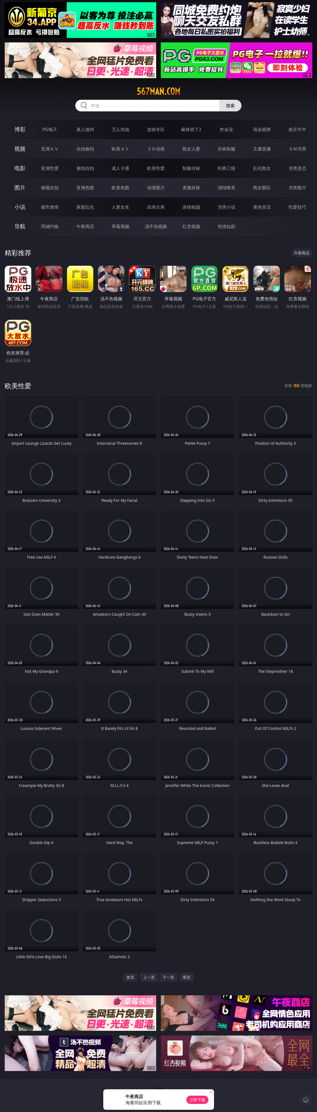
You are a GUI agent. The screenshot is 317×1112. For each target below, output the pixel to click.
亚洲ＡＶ (50, 149)
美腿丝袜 (191, 188)
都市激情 (50, 207)
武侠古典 (156, 207)
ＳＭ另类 (297, 149)
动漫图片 (156, 188)
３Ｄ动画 (156, 149)
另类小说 (226, 207)
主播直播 (262, 149)
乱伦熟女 (262, 168)
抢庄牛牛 (297, 129)
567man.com (158, 91)
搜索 (230, 106)
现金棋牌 (262, 129)
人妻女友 (120, 207)
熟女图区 (262, 188)
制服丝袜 (191, 168)
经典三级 (226, 168)
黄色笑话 (262, 207)
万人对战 (120, 129)
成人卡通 (120, 168)
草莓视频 (120, 226)
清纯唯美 (226, 188)
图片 (19, 187)
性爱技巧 (297, 207)
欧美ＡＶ (120, 149)
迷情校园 (191, 207)
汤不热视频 (156, 226)
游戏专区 (156, 129)
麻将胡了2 (191, 129)
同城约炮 (50, 226)
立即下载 (197, 1099)
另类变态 (297, 168)
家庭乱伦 (85, 207)
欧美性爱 (156, 168)
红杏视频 (191, 226)
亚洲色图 (85, 188)
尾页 (186, 977)
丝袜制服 (226, 149)
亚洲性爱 (50, 168)
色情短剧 (226, 226)
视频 (19, 148)
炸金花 (226, 129)
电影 (19, 168)
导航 (19, 226)
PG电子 (49, 129)
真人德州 (85, 129)
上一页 (149, 977)
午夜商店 (85, 226)
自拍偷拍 (85, 149)
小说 (19, 207)
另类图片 (297, 188)
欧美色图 (120, 188)
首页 (130, 977)
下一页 (168, 977)
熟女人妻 (191, 149)
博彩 (19, 129)
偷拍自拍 (85, 168)
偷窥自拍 (50, 188)
